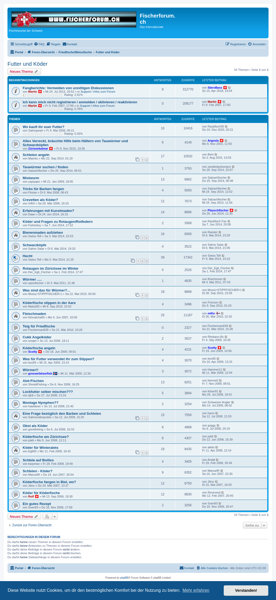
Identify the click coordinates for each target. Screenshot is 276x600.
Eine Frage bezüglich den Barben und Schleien (62, 414)
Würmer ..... (32, 279)
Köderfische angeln (39, 348)
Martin (32, 91)
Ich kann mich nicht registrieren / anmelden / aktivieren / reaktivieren (80, 102)
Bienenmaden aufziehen (43, 233)
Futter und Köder (27, 64)
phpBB (124, 577)
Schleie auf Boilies (38, 460)
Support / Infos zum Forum (98, 91)
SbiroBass (215, 87)
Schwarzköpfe (34, 245)
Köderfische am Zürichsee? (46, 437)
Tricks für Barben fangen (43, 189)
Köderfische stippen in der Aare (49, 303)
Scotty (32, 351)
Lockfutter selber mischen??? (48, 392)
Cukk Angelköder (37, 337)
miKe (211, 313)
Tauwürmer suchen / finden (45, 167)
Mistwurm (31, 178)
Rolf (31, 496)
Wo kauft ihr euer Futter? (44, 127)
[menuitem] (39, 44)
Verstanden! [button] (246, 590)
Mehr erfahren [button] (195, 590)
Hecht (28, 256)
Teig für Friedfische (39, 326)
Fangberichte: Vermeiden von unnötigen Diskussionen (68, 88)
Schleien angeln (36, 155)
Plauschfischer (218, 210)
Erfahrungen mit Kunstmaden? (48, 211)
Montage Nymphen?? (40, 403)
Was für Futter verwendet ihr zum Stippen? (58, 359)
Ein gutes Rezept (37, 504)
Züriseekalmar (38, 148)
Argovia (213, 140)
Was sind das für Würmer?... (46, 290)
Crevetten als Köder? (40, 200)
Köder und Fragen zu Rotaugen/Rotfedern (58, 222)
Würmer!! (30, 370)
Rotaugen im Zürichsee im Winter (50, 268)
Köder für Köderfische (41, 493)
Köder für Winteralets (40, 448)
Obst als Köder (35, 426)
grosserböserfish (40, 373)
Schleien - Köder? (38, 471)
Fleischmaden (34, 314)
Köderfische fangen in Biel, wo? (49, 482)
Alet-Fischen (33, 381)
